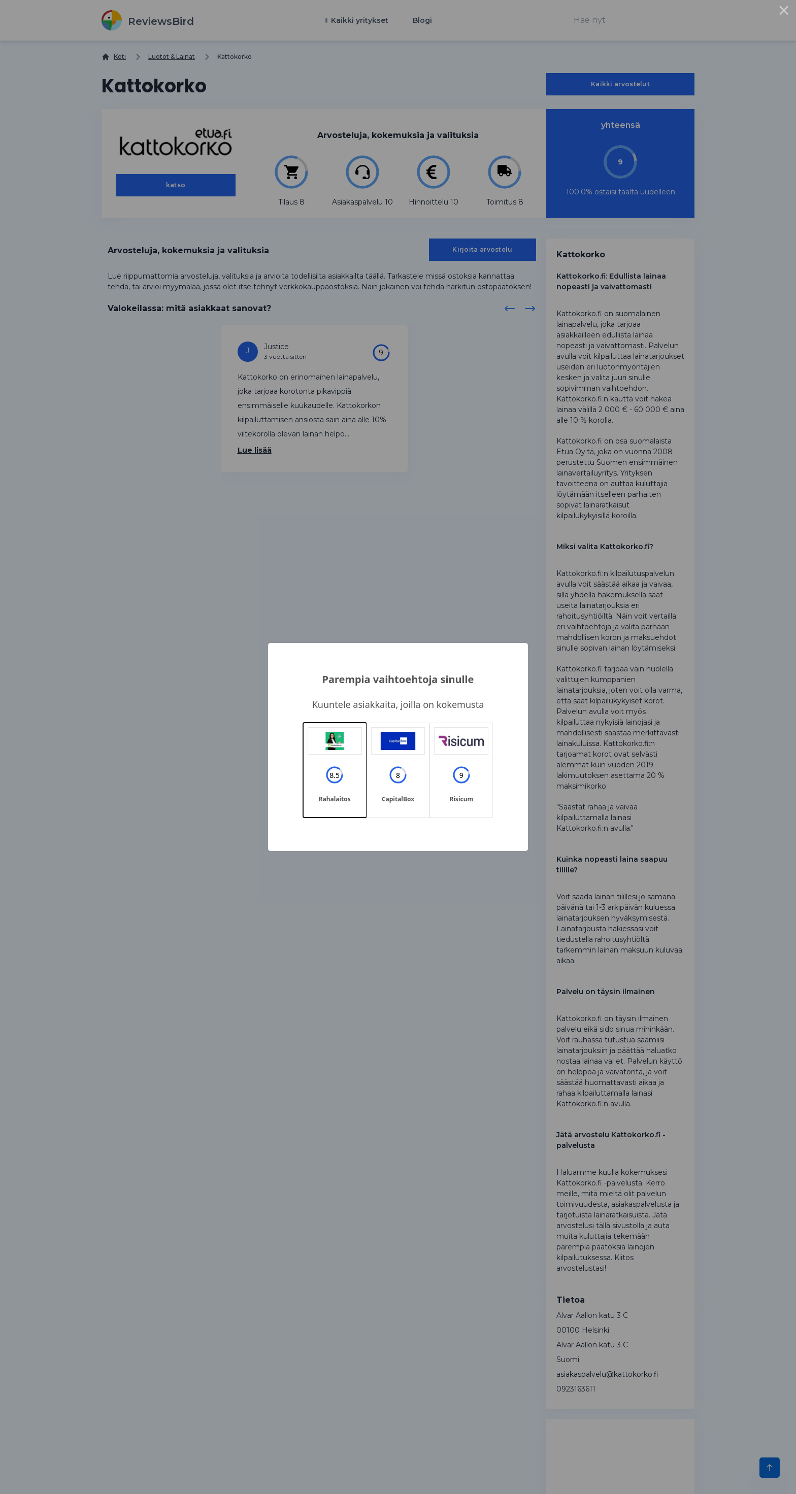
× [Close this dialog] (784, 12)
